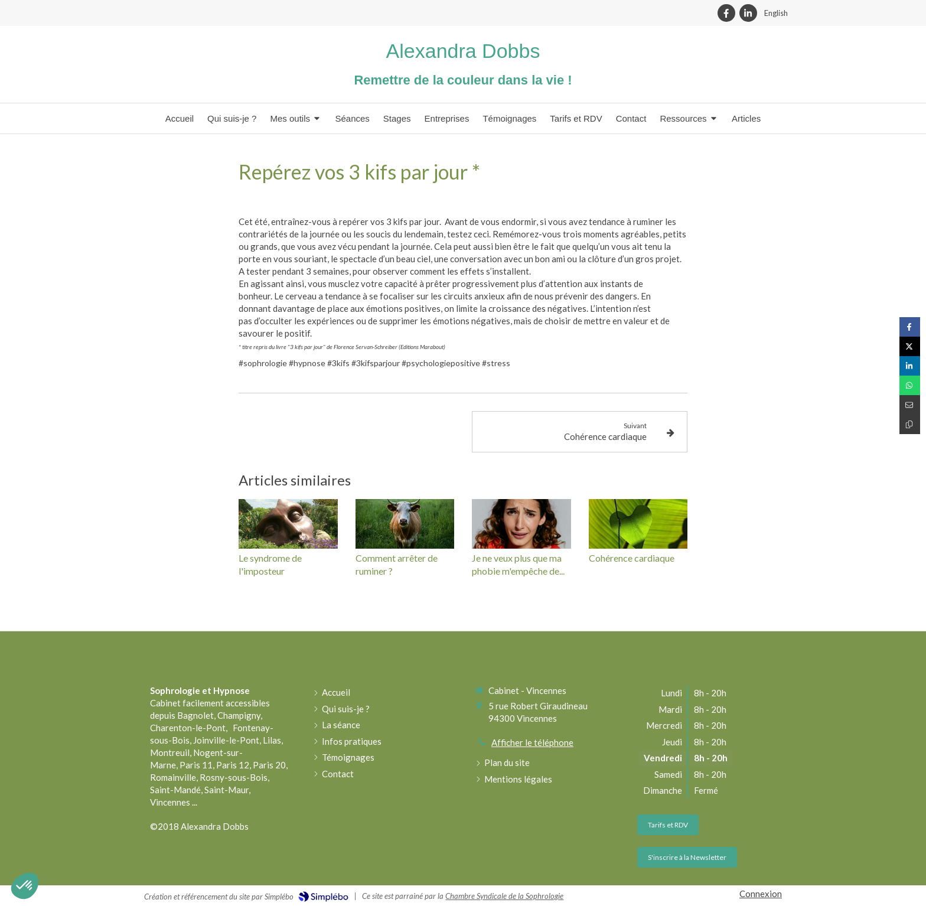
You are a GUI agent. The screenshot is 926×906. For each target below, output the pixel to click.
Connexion (760, 893)
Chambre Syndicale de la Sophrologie (504, 896)
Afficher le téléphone (532, 742)
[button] (25, 886)
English (776, 13)
